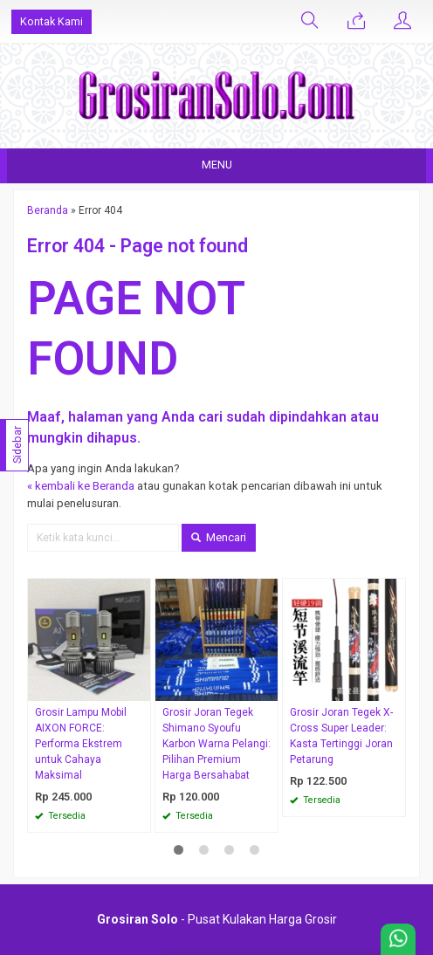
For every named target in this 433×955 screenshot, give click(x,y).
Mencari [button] (218, 537)
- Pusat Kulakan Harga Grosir (217, 919)
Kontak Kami (51, 21)
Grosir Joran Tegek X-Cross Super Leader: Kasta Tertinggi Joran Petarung (341, 736)
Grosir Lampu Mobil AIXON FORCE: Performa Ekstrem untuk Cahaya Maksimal (81, 743)
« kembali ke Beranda (80, 485)
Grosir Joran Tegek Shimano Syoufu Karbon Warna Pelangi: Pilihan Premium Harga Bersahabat (216, 743)
